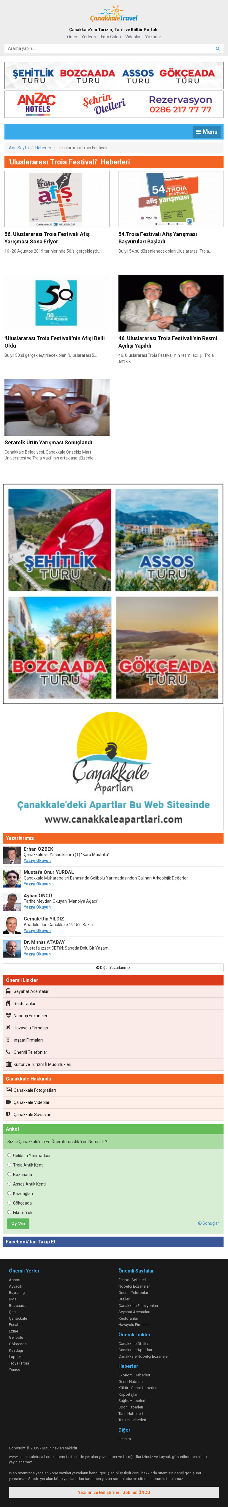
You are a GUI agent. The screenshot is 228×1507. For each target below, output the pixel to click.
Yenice (14, 1369)
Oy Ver (18, 1223)
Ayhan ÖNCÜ (38, 896)
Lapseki (16, 1356)
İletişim (124, 1439)
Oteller (123, 1299)
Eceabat (16, 1324)
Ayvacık (15, 1286)
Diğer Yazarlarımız (113, 968)
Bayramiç (17, 1292)
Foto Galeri (111, 36)
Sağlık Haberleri (131, 1400)
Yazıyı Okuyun (37, 860)
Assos (14, 1280)
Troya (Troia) (20, 1363)
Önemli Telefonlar (26, 1052)
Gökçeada (19, 1203)
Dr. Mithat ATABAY (44, 942)
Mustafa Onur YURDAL (49, 872)
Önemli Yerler (81, 36)
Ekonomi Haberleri (134, 1375)
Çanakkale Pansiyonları (138, 1305)
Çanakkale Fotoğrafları (31, 1090)
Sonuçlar (208, 1223)
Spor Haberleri (130, 1407)
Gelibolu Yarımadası (28, 1155)
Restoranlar (21, 1003)
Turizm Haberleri (132, 1420)
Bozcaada (19, 1174)
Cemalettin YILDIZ (44, 919)
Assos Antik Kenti (26, 1184)
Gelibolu (16, 1337)
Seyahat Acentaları (28, 991)
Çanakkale (18, 1318)
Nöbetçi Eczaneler (27, 1015)
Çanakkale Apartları (135, 1350)
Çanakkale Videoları (28, 1102)
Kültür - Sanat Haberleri (137, 1388)
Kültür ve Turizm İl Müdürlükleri (38, 1064)
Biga (13, 1299)
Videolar (133, 36)
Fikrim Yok (19, 1212)
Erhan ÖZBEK (38, 849)
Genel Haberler (131, 1381)
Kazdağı (16, 1350)
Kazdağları (20, 1193)
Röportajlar (127, 1394)
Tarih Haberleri (130, 1413)
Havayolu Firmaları (27, 1027)
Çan (12, 1312)
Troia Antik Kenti (25, 1165)
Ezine (13, 1331)
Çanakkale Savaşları (28, 1114)
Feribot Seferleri (132, 1280)
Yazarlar (153, 36)
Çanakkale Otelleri (133, 1343)
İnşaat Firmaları (24, 1039)
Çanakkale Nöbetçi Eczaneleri (144, 1356)
